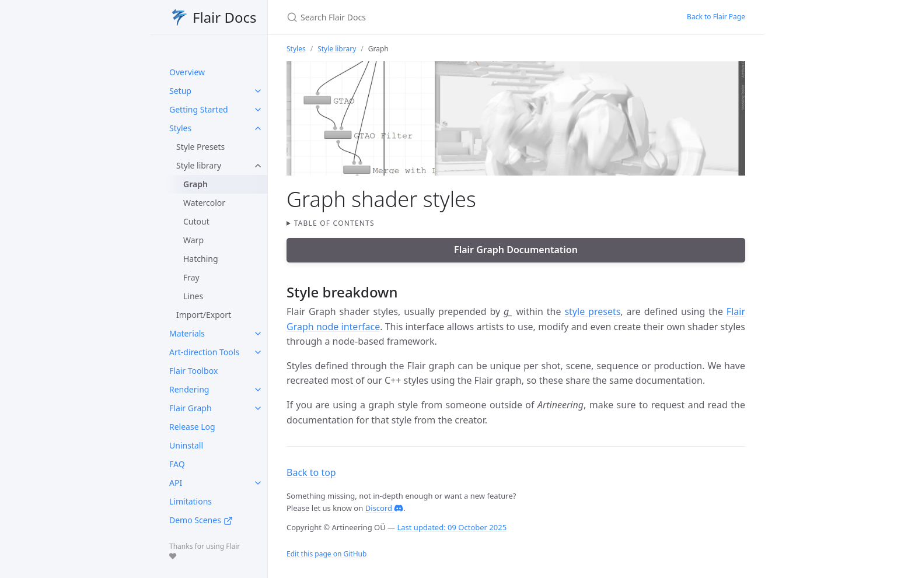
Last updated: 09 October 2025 (452, 527)
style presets (592, 311)
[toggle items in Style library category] (258, 165)
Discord (384, 508)
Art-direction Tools (204, 352)
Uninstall (186, 445)
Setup (180, 90)
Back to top (311, 472)
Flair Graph (190, 408)
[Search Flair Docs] (424, 17)
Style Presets (200, 146)
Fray (191, 277)
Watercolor (204, 202)
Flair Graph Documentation (516, 249)
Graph (195, 184)
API (175, 482)
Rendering (189, 389)
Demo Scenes (201, 520)
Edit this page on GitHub (326, 554)
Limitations (190, 501)
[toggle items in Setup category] (258, 91)
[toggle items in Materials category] (258, 333)
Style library (198, 165)
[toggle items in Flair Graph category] (258, 408)
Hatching (200, 258)
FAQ (177, 464)
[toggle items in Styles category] (258, 128)
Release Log (192, 426)
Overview (187, 72)
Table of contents (334, 223)
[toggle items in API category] (258, 483)
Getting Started (198, 109)
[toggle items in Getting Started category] (258, 109)
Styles (180, 128)
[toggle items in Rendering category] (258, 389)
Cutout (196, 221)
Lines (193, 296)
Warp (193, 240)
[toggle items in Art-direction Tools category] (258, 352)
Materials (187, 333)
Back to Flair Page (716, 17)
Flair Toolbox (193, 370)
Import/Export (203, 314)
